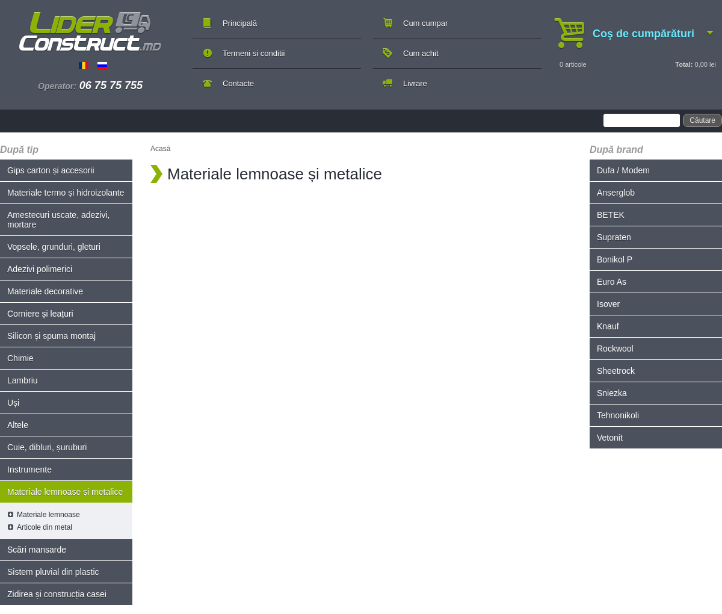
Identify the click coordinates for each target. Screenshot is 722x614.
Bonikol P (614, 259)
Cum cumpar (425, 23)
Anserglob (616, 192)
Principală (240, 23)
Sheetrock (616, 371)
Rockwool (615, 348)
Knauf (608, 326)
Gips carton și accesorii (50, 170)
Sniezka (612, 393)
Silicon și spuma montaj (51, 336)
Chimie (20, 358)
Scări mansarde (36, 549)
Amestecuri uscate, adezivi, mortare (58, 219)
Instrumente (29, 469)
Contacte (238, 83)
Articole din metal (44, 527)
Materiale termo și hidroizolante (66, 192)
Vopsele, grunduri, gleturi (53, 247)
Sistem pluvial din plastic (53, 572)
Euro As (611, 282)
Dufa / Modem (623, 170)
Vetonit (610, 437)
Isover (608, 304)
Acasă (160, 148)
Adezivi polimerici (39, 269)
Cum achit (421, 53)
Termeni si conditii (254, 53)
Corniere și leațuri (40, 313)
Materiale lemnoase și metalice (65, 492)
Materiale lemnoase (48, 514)
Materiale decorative (45, 291)
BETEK (611, 215)
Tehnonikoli (618, 415)
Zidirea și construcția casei (56, 594)
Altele (17, 425)
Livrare (415, 83)
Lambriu (22, 380)
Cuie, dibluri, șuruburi (47, 447)
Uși (13, 403)
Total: (684, 64)
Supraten (614, 237)
